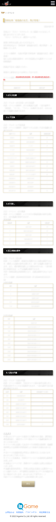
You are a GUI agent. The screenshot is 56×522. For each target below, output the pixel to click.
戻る (28, 483)
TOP (3, 12)
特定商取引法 (44, 512)
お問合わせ (9, 512)
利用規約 (19, 512)
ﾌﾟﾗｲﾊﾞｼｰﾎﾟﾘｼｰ (31, 512)
